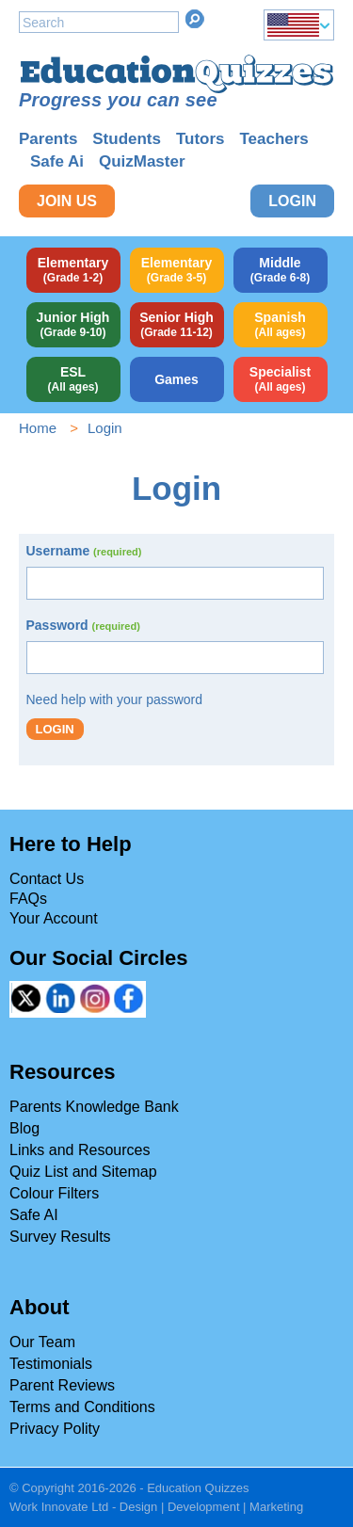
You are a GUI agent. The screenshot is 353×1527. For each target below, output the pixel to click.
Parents (48, 139)
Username (84, 550)
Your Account (53, 918)
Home (37, 428)
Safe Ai (57, 161)
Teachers (273, 139)
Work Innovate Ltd (58, 1507)
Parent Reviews (62, 1385)
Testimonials (50, 1364)
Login (292, 201)
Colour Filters (54, 1193)
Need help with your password (114, 699)
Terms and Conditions (82, 1407)
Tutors (200, 139)
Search (194, 18)
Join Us (67, 201)
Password (83, 625)
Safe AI (33, 1215)
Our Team (42, 1342)
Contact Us (46, 879)
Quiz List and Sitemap (83, 1172)
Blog (24, 1128)
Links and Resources (79, 1150)
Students (126, 139)
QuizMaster (142, 161)
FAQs (28, 899)
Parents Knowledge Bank (94, 1107)
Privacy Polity (54, 1429)
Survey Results (60, 1237)
